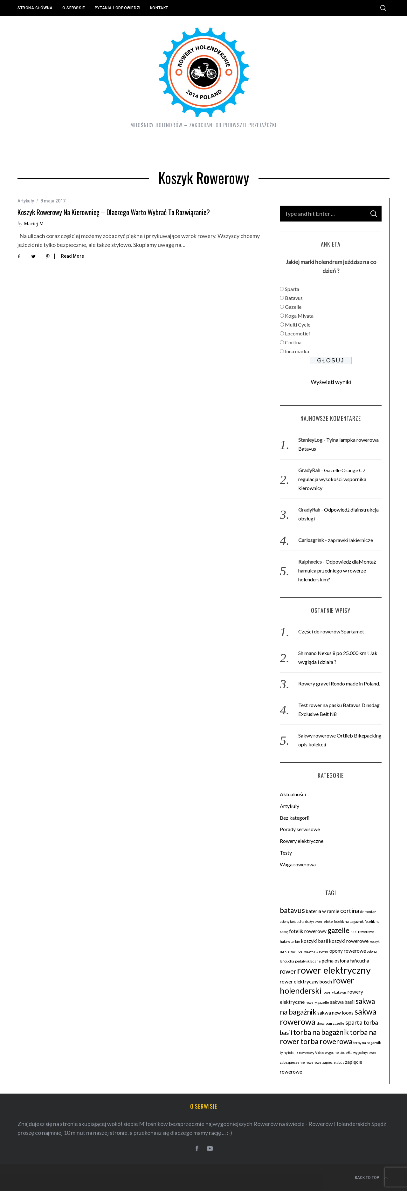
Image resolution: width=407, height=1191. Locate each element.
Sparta (292, 289)
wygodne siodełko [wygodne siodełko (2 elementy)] (338, 1052)
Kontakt (159, 8)
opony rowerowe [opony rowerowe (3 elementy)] (347, 951)
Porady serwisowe (300, 829)
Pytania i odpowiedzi (118, 8)
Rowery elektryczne (301, 841)
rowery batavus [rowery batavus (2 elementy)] (334, 992)
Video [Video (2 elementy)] (319, 1052)
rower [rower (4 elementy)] (288, 971)
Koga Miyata (299, 316)
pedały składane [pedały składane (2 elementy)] (308, 961)
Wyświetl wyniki (331, 381)
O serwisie (73, 8)
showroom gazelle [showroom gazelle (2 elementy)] (330, 1023)
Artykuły (25, 200)
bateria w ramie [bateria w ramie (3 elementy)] (322, 911)
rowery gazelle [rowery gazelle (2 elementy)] (317, 1002)
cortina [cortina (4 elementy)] (349, 910)
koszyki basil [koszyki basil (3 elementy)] (314, 941)
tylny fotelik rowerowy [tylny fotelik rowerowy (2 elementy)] (297, 1052)
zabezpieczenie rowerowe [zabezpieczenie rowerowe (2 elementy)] (300, 1062)
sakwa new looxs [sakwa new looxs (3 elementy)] (335, 1013)
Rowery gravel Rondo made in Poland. (339, 683)
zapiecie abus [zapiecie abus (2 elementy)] (333, 1062)
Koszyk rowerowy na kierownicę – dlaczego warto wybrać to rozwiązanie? (113, 212)
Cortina (293, 342)
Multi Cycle (297, 324)
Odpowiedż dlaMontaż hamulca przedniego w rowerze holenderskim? (337, 570)
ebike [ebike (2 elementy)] (328, 921)
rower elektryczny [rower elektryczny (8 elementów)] (334, 970)
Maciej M (34, 223)
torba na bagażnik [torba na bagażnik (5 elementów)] (321, 1032)
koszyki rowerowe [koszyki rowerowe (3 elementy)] (349, 941)
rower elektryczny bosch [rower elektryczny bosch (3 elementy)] (306, 981)
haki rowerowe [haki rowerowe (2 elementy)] (362, 932)
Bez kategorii (294, 818)
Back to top (372, 1177)
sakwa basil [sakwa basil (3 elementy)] (342, 1002)
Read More (72, 256)
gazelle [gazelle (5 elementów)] (338, 930)
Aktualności (293, 794)
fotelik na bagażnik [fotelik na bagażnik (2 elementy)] (349, 921)
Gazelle (293, 307)
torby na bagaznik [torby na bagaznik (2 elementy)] (367, 1043)
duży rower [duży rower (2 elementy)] (314, 921)
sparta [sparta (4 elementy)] (353, 1022)
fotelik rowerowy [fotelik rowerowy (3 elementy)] (308, 931)
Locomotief (297, 333)
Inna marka (297, 351)
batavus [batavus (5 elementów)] (292, 910)
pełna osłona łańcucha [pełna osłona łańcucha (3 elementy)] (345, 960)
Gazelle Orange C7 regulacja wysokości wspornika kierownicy (332, 479)
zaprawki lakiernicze (350, 540)
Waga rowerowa (298, 864)
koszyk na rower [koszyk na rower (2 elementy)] (315, 951)
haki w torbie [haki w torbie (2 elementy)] (290, 941)
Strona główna (35, 8)
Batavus (294, 298)
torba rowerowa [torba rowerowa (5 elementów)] (326, 1041)
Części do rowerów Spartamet (331, 631)
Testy (286, 853)
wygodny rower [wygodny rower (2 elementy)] (365, 1052)
